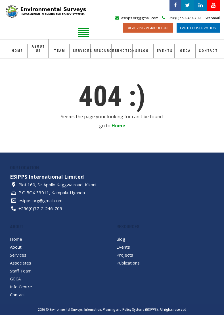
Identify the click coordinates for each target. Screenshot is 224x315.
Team (59, 51)
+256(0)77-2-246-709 (40, 208)
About (16, 247)
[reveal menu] (83, 32)
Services (81, 51)
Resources (102, 51)
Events (165, 51)
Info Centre (21, 286)
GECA (185, 51)
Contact (208, 51)
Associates (20, 263)
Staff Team (21, 271)
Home (17, 51)
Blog (143, 51)
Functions (123, 51)
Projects (124, 255)
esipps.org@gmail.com (40, 200)
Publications (128, 263)
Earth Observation (198, 27)
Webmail (213, 18)
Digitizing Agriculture (148, 27)
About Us (38, 49)
